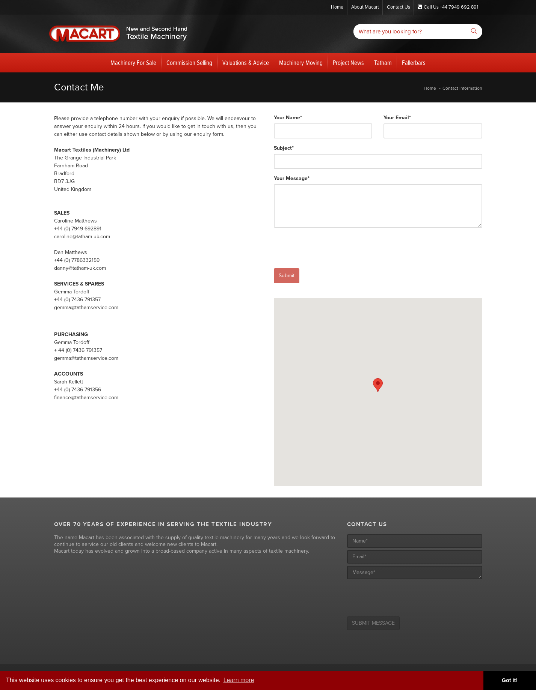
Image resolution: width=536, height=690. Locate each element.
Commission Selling (189, 63)
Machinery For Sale (133, 63)
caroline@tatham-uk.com (82, 236)
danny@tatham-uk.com (80, 268)
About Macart (363, 7)
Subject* (284, 148)
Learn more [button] (238, 680)
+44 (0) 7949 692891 (77, 228)
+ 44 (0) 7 (64, 350)
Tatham (383, 63)
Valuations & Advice (245, 63)
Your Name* (288, 118)
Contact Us (397, 7)
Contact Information (462, 88)
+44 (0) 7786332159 (77, 260)
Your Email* (397, 118)
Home (334, 7)
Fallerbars (414, 63)
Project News (348, 63)
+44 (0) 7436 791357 (77, 299)
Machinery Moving (301, 63)
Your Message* (292, 179)
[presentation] (331, 248)
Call (447, 7)
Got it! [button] (510, 680)
